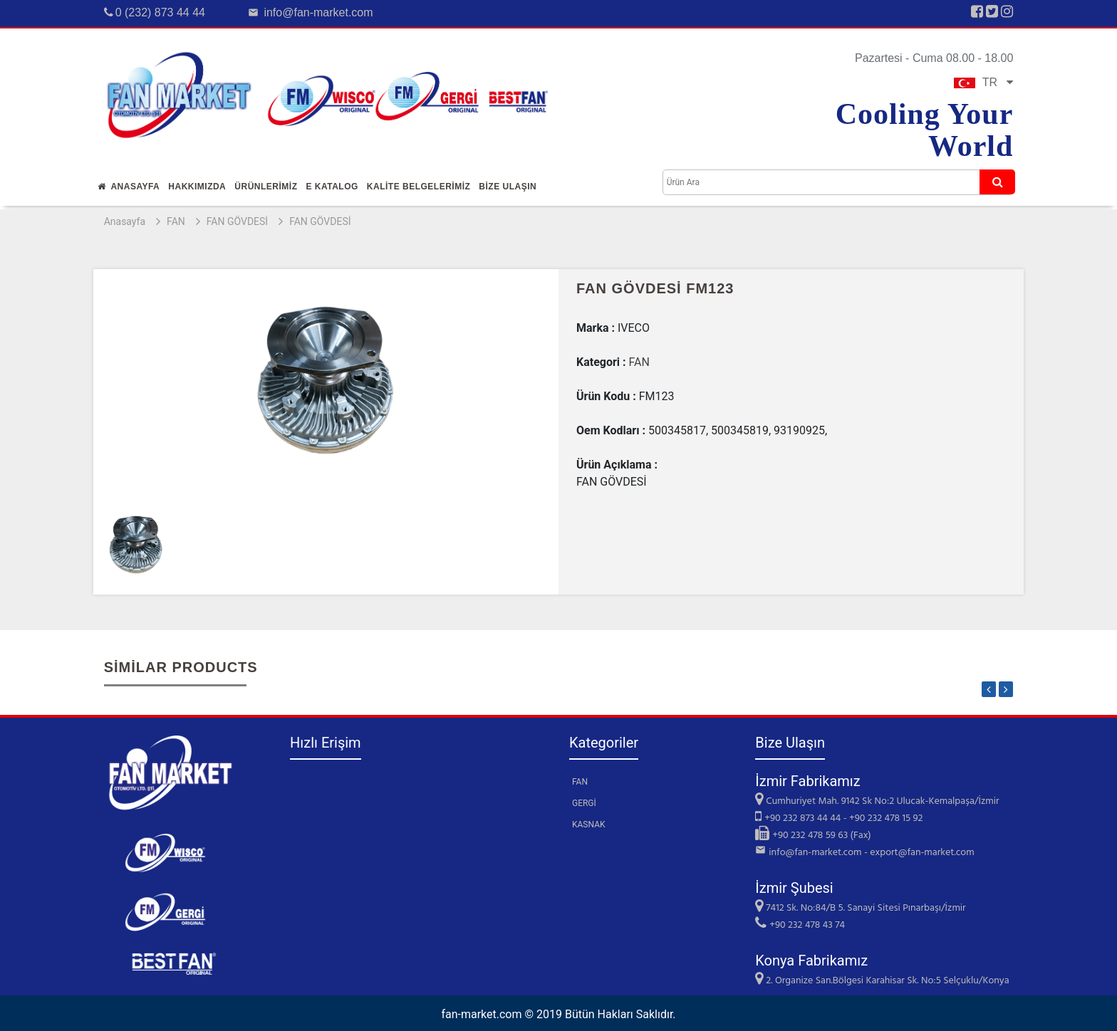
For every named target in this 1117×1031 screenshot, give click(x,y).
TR (984, 82)
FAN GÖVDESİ (237, 221)
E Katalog (332, 187)
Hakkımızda (197, 187)
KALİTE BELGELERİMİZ (419, 187)
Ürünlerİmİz (265, 187)
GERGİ (584, 803)
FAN (176, 221)
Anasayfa (129, 187)
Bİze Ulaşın (507, 187)
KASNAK (589, 824)
